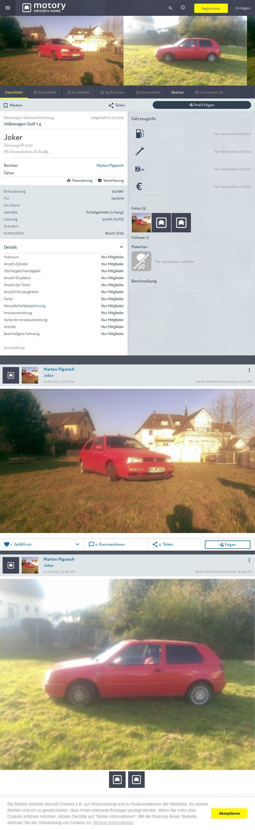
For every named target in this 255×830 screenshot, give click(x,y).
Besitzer (178, 92)
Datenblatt (14, 92)
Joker (48, 375)
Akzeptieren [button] (229, 813)
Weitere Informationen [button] (113, 822)
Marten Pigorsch (110, 165)
